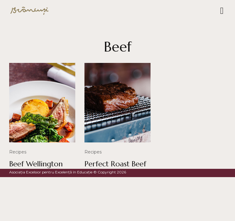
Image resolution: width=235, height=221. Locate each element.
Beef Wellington (36, 164)
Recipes (17, 152)
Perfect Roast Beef (115, 164)
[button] (222, 11)
